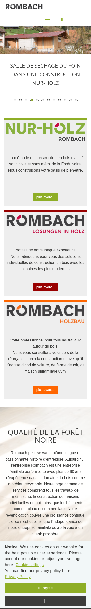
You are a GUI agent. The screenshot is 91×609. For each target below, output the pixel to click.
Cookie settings (30, 565)
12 (76, 100)
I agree (45, 588)
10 (65, 100)
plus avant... (45, 197)
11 (70, 100)
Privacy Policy (18, 577)
